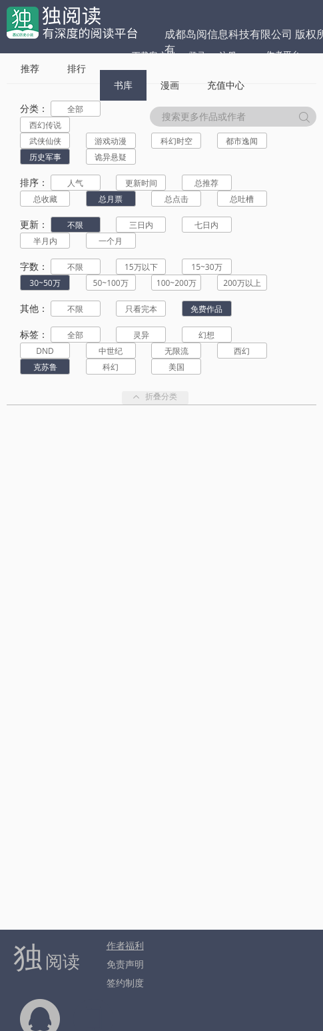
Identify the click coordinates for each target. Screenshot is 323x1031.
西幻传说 (45, 125)
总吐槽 (242, 199)
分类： (34, 108)
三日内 (141, 225)
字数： (34, 266)
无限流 (176, 351)
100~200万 (176, 283)
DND (44, 351)
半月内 (45, 241)
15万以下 (141, 267)
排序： (34, 182)
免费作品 (206, 309)
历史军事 (45, 157)
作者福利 (125, 945)
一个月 (111, 241)
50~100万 (111, 283)
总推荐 (206, 183)
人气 (75, 183)
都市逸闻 (242, 141)
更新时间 (141, 183)
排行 (76, 68)
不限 (75, 225)
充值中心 (225, 85)
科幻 (111, 367)
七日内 (206, 225)
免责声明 (125, 964)
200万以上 (242, 283)
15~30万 (206, 267)
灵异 (141, 335)
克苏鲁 (45, 367)
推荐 (30, 68)
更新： (34, 224)
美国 (176, 367)
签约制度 (125, 982)
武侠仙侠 (45, 141)
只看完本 (141, 309)
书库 (123, 85)
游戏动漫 (111, 141)
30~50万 (44, 283)
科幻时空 (176, 141)
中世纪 (111, 351)
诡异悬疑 (111, 157)
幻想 (206, 335)
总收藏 (45, 199)
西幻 (242, 351)
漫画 (170, 85)
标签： (34, 334)
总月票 (111, 199)
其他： (34, 308)
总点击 (176, 199)
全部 (75, 109)
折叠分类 (155, 397)
